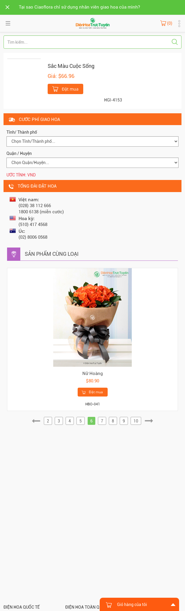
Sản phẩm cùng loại (52, 254)
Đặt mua (65, 88)
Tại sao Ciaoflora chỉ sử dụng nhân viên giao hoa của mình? (79, 7)
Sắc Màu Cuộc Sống (71, 66)
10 (136, 421)
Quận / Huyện (19, 153)
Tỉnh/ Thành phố (21, 132)
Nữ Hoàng (92, 373)
